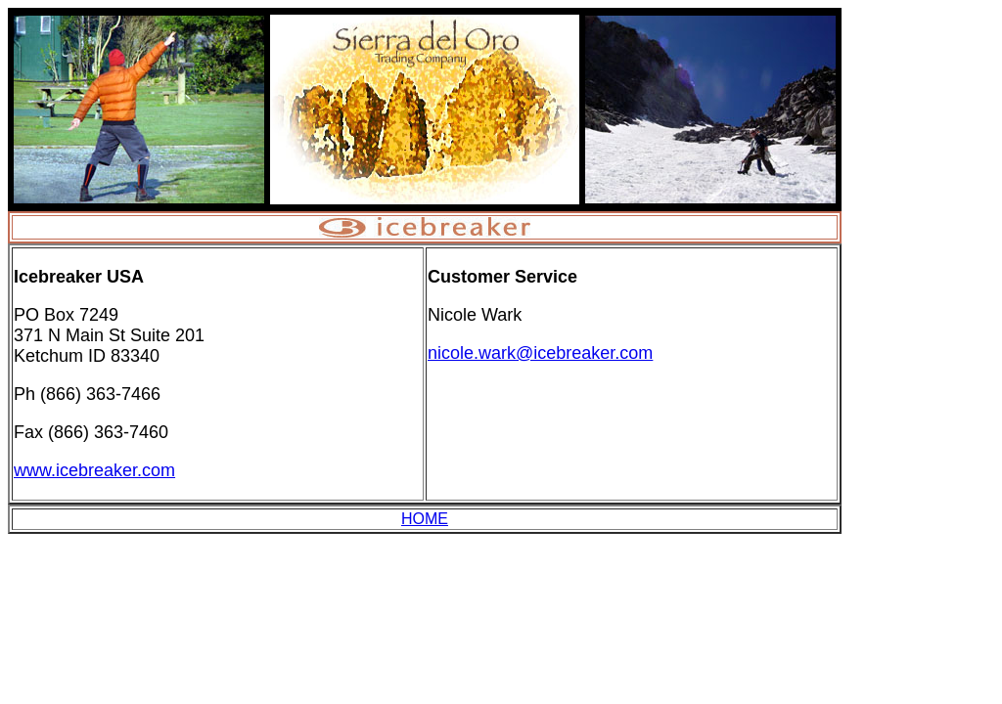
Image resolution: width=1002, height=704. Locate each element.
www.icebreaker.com (94, 470)
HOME (424, 518)
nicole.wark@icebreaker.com (540, 353)
